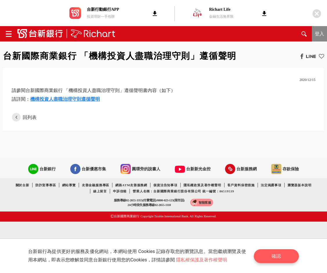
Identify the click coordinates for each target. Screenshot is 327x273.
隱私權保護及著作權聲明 (201, 260)
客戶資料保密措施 (241, 185)
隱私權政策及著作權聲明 (202, 185)
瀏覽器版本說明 (300, 185)
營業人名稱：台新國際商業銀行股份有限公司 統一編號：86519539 (183, 191)
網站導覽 (69, 185)
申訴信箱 (120, 191)
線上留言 (100, 191)
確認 (276, 255)
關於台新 (22, 185)
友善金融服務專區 (95, 185)
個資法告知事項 (165, 185)
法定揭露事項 (271, 185)
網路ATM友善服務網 (131, 185)
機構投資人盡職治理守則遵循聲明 (65, 99)
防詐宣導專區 (45, 185)
